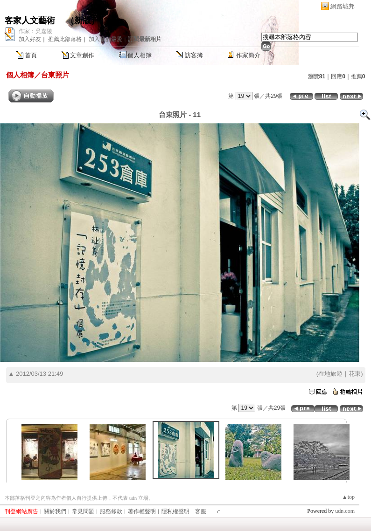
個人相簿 (139, 55)
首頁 (31, 55)
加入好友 (30, 39)
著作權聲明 (142, 511)
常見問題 (83, 511)
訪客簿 (194, 55)
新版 (82, 20)
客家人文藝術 (31, 20)
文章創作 (82, 55)
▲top (348, 497)
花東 (355, 373)
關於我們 (55, 511)
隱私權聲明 (175, 511)
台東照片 (55, 75)
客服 (200, 511)
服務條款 (111, 511)
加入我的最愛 (105, 39)
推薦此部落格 (65, 39)
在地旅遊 (330, 373)
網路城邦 (342, 6)
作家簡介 (248, 55)
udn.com (345, 511)
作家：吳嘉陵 (35, 31)
